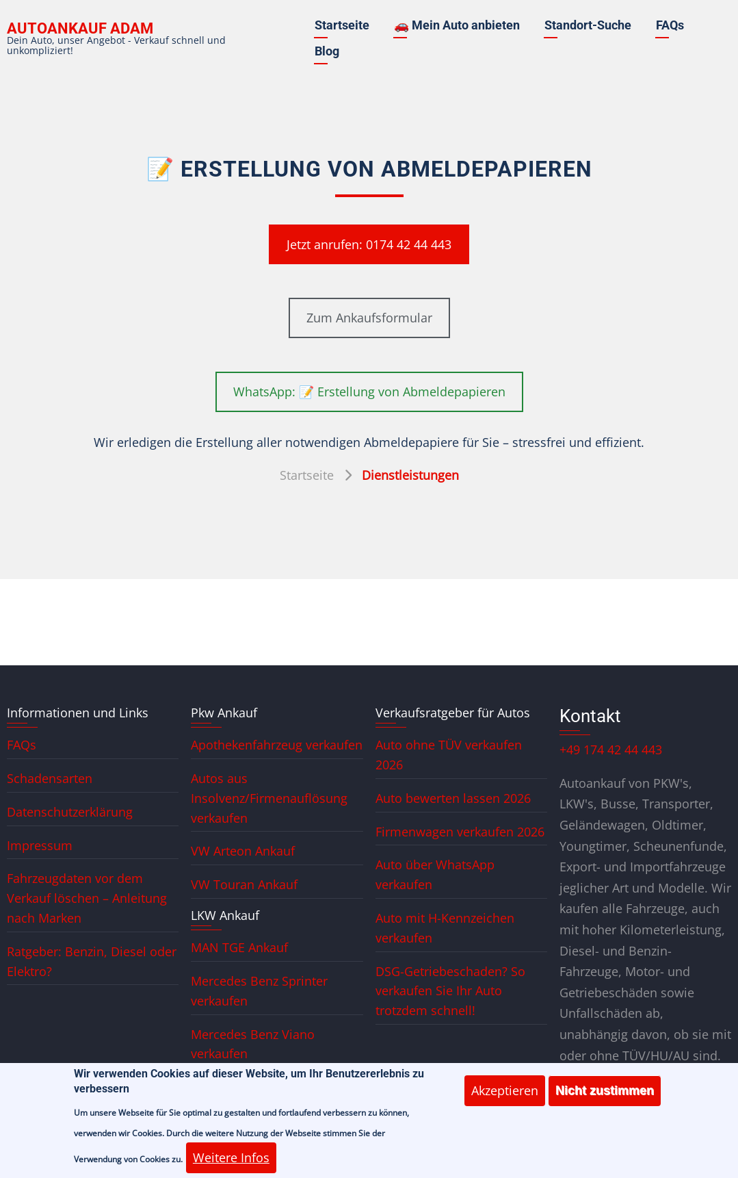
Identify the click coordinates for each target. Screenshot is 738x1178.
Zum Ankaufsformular (369, 317)
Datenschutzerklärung (70, 812)
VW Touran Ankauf (244, 884)
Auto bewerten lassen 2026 (453, 798)
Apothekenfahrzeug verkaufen (277, 745)
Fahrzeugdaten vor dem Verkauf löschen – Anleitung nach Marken (87, 898)
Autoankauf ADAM (80, 28)
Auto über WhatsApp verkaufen (435, 874)
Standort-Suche (587, 25)
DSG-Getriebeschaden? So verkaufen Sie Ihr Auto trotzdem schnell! (450, 991)
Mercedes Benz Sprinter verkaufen (259, 991)
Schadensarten (49, 778)
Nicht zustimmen (604, 1102)
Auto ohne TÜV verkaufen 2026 (448, 755)
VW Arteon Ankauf (243, 851)
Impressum (40, 845)
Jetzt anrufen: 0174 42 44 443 (369, 244)
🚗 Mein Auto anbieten (457, 25)
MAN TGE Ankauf (239, 947)
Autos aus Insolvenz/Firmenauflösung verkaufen (269, 798)
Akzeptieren (504, 1102)
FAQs (670, 25)
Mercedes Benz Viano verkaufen (253, 1044)
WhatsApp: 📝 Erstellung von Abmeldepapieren (369, 391)
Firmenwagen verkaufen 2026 (459, 831)
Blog (327, 51)
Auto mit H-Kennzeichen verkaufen (444, 928)
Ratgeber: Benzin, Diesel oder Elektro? (91, 961)
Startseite (342, 25)
